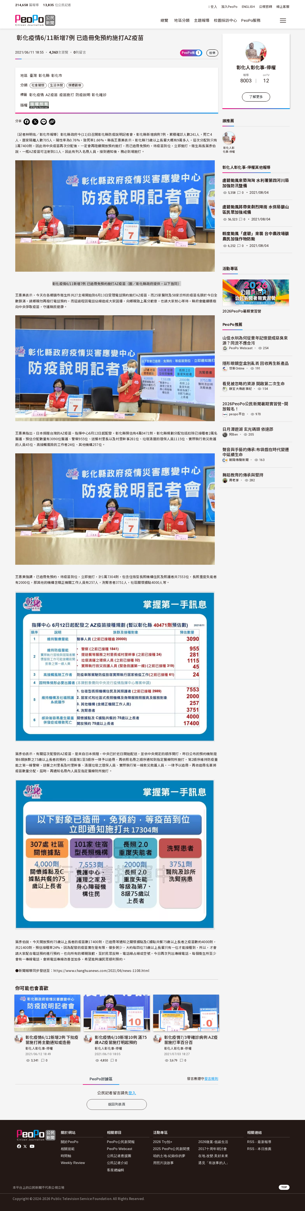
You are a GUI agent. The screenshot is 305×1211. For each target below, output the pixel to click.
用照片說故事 (163, 1163)
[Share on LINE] (43, 122)
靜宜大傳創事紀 (241, 388)
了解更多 (256, 97)
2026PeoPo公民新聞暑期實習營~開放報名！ (255, 405)
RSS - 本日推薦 (259, 1149)
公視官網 (265, 7)
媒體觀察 (74, 85)
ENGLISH (248, 7)
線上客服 (282, 7)
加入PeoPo (229, 7)
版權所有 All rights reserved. (40, 105)
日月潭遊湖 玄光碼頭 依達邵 (247, 428)
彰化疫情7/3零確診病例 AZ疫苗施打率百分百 (191, 1039)
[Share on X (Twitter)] (35, 122)
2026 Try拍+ (162, 1142)
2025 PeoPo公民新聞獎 (171, 1149)
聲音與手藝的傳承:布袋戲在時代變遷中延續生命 (255, 451)
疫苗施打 (66, 95)
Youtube (32, 1146)
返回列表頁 (116, 1104)
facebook (19, 1146)
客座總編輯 (115, 1170)
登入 (214, 6)
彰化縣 (44, 75)
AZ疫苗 (52, 95)
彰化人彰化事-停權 (39, 1048)
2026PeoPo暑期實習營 (241, 311)
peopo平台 (237, 414)
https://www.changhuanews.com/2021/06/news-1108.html (101, 970)
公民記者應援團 (119, 1156)
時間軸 (66, 1156)
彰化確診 (99, 95)
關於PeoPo (69, 1142)
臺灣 (33, 75)
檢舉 (212, 53)
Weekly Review (73, 1163)
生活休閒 (56, 85)
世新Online (237, 368)
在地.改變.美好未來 (213, 1156)
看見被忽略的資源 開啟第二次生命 (253, 383)
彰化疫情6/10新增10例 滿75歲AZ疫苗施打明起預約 (121, 1039)
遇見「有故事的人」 (213, 1163)
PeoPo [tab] (101, 1079)
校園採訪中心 (225, 20)
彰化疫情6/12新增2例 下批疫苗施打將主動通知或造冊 (52, 1039)
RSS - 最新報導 (259, 1142)
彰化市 (56, 75)
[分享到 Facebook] (27, 122)
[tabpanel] (116, 1092)
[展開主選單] (283, 20)
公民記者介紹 (117, 1163)
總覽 (164, 20)
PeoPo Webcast (242, 348)
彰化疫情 (36, 95)
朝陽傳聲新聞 (239, 459)
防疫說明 (83, 95)
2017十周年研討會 (212, 1149)
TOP (284, 1187)
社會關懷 (38, 85)
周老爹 (234, 479)
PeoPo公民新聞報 (121, 1142)
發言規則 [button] (211, 1079)
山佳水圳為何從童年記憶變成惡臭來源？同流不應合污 (255, 340)
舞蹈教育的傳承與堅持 (242, 474)
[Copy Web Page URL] (52, 122)
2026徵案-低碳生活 (213, 1142)
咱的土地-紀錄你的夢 (169, 1156)
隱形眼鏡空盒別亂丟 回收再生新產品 (255, 363)
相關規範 (68, 1149)
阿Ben (233, 434)
